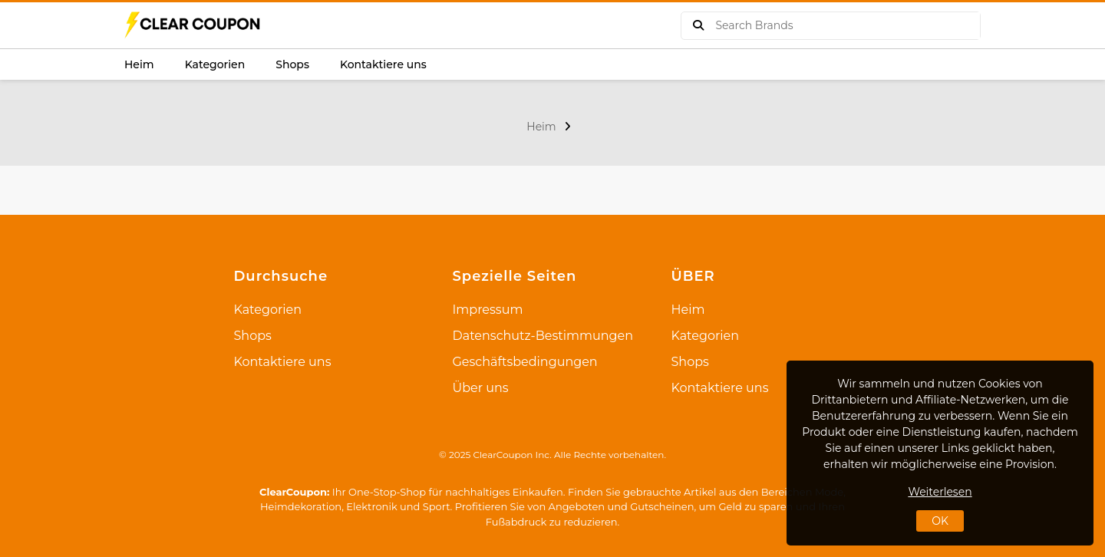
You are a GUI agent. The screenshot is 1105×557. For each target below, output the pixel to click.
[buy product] (698, 25)
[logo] (193, 25)
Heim (139, 64)
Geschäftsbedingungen (525, 361)
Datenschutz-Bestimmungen (543, 335)
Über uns (481, 388)
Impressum (488, 309)
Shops (292, 64)
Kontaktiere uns (383, 64)
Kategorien (215, 64)
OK (940, 521)
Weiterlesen (939, 492)
